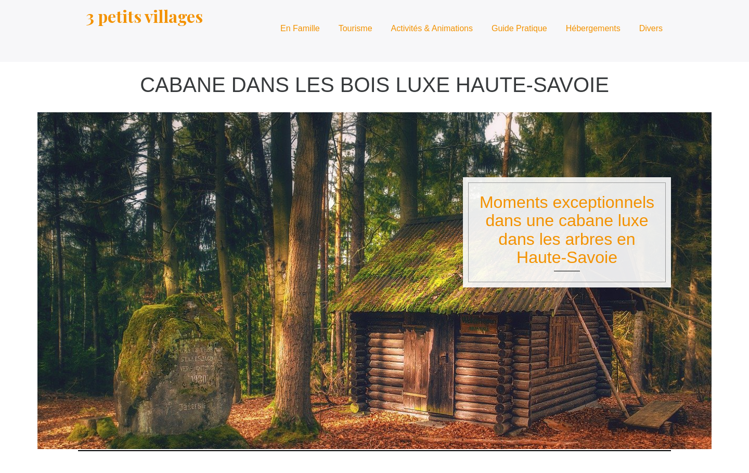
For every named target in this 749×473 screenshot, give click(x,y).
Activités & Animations (432, 28)
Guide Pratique (519, 28)
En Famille (300, 28)
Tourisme (355, 28)
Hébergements (593, 28)
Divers (651, 28)
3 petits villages (144, 16)
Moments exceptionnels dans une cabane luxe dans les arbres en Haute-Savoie (567, 230)
